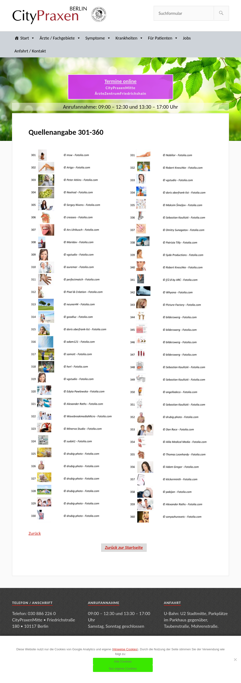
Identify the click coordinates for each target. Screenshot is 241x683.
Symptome (98, 38)
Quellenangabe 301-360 (65, 132)
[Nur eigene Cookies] (235, 659)
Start (27, 38)
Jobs (187, 38)
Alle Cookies (123, 661)
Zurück (34, 533)
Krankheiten (129, 38)
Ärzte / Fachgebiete (60, 38)
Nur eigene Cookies (123, 668)
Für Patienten (163, 38)
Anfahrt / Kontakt (30, 51)
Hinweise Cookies (125, 649)
